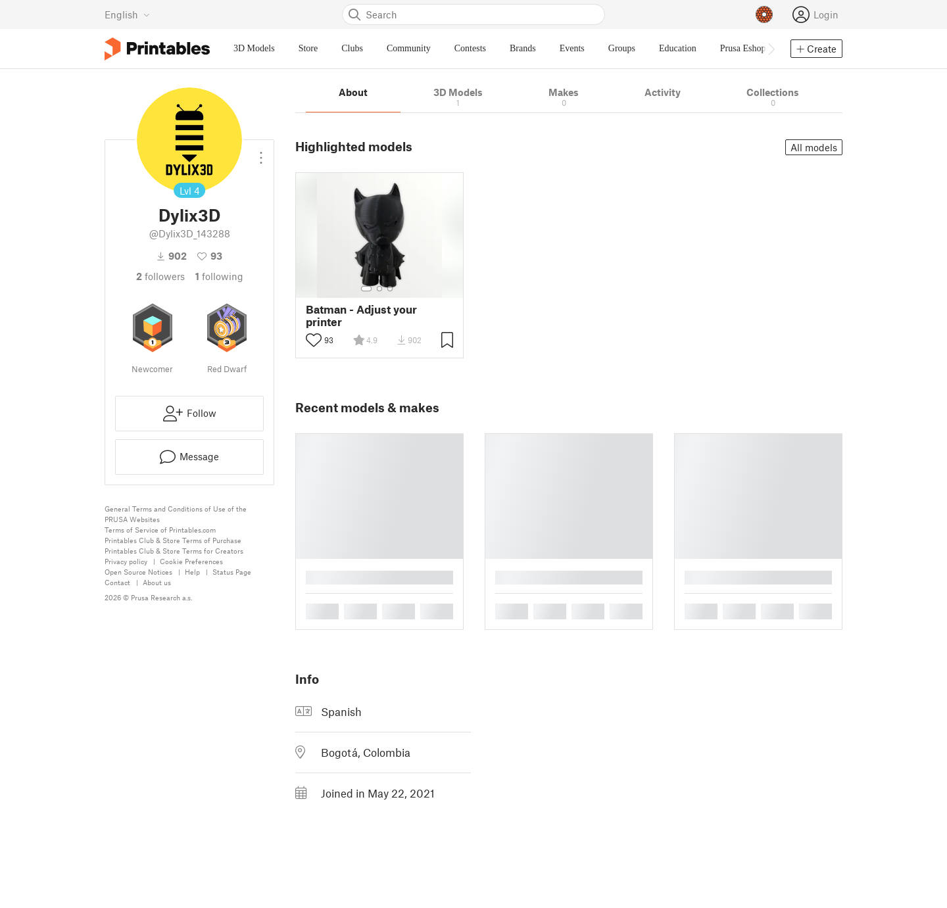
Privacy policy (126, 561)
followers (160, 276)
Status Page (231, 571)
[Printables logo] (157, 48)
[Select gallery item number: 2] (379, 288)
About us (157, 582)
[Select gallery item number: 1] (366, 288)
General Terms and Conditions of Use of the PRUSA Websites (176, 513)
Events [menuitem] (572, 48)
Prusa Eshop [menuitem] (743, 48)
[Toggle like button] (314, 340)
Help (192, 571)
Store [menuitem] (308, 48)
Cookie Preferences (191, 561)
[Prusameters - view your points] (764, 14)
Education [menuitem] (677, 48)
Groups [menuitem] (621, 48)
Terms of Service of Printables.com (160, 529)
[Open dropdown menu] (261, 152)
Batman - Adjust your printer (361, 315)
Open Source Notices (138, 571)
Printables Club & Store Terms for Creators (174, 550)
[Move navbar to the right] (770, 48)
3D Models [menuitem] (254, 48)
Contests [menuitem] (470, 48)
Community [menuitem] (409, 48)
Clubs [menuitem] (352, 48)
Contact (117, 582)
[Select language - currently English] (127, 14)
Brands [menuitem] (523, 48)
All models (813, 147)
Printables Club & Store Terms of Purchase (173, 540)
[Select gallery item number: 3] (390, 288)
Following (219, 276)
